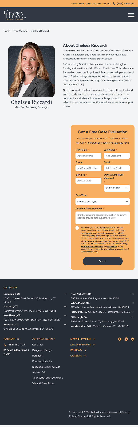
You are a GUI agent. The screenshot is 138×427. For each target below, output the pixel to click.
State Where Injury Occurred (113, 180)
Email (107, 164)
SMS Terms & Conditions (92, 248)
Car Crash (37, 347)
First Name (82, 151)
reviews (78, 352)
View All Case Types (43, 385)
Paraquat (37, 358)
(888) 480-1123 (123, 3)
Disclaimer (112, 248)
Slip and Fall (38, 374)
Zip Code (81, 176)
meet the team (82, 341)
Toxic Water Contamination (47, 380)
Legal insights (82, 347)
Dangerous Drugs (42, 352)
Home (7, 30)
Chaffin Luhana (98, 414)
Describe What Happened (89, 210)
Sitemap (82, 418)
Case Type (81, 197)
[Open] (131, 15)
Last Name (110, 151)
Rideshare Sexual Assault (46, 369)
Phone (79, 164)
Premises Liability (42, 363)
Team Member (20, 30)
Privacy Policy (121, 246)
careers (78, 358)
